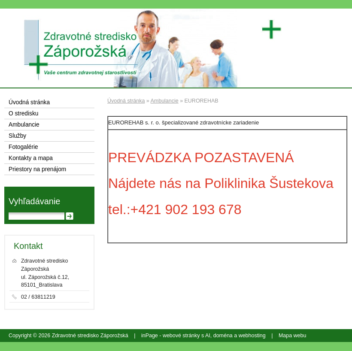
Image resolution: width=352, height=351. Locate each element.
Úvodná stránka (126, 101)
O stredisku (23, 113)
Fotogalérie (23, 147)
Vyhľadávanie (34, 201)
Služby (17, 136)
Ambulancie (165, 101)
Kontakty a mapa (31, 158)
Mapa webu (292, 336)
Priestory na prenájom (37, 169)
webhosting (252, 336)
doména (223, 336)
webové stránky (181, 336)
